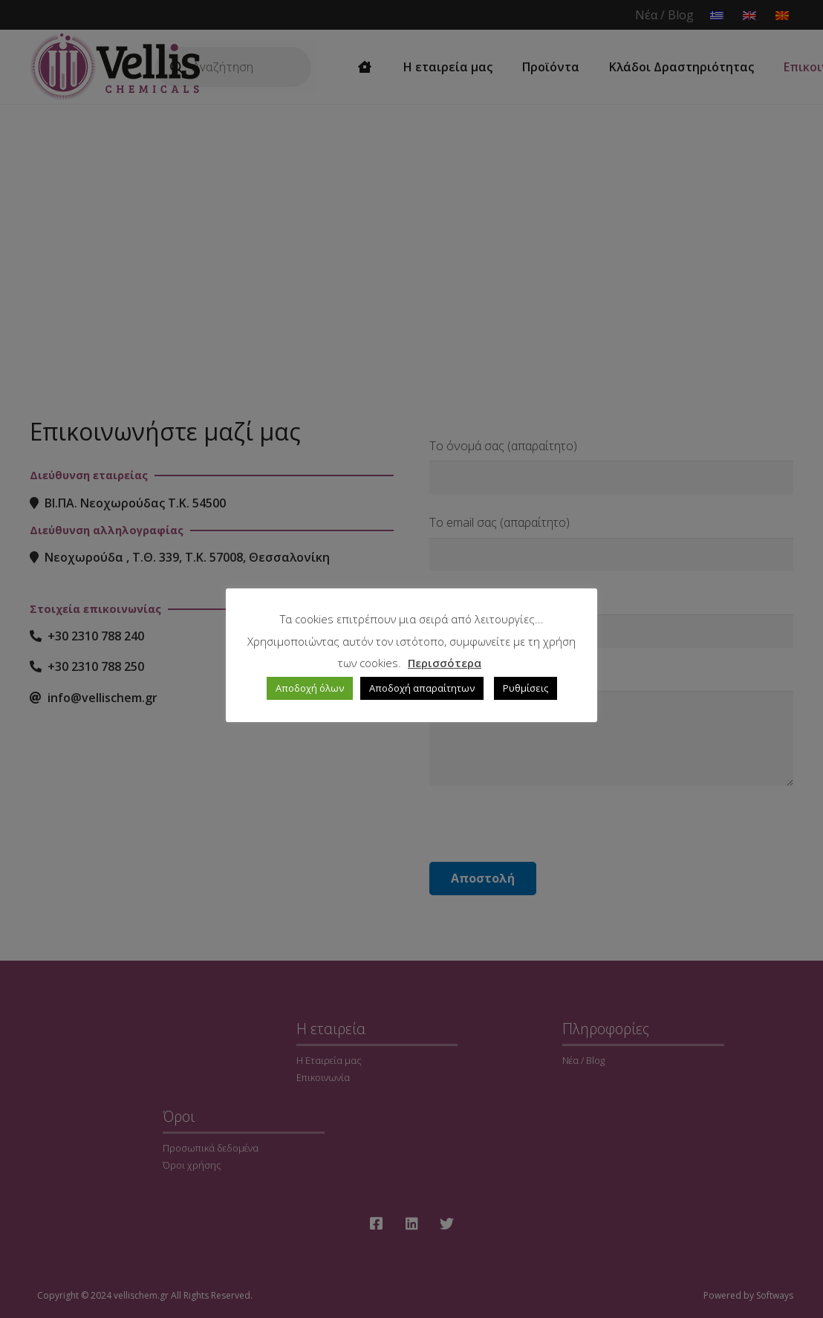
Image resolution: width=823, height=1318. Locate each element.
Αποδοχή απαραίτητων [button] (422, 688)
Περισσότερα (444, 662)
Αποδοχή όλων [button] (310, 688)
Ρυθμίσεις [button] (525, 688)
